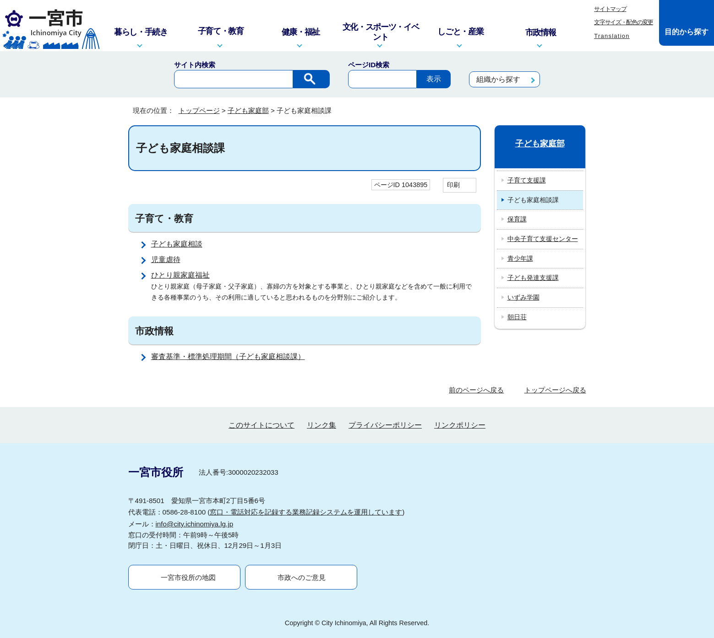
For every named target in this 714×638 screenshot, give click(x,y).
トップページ (199, 110)
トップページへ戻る (555, 390)
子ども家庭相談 (176, 244)
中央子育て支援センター (542, 238)
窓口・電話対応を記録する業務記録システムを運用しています (306, 512)
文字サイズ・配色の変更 (623, 22)
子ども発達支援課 (533, 277)
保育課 (517, 219)
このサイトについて (261, 425)
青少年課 (520, 258)
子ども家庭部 (248, 110)
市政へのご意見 (302, 577)
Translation (612, 35)
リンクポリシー (459, 425)
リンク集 (321, 425)
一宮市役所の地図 (188, 577)
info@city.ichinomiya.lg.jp (195, 524)
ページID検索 (368, 65)
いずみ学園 (523, 297)
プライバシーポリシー (385, 425)
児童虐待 (165, 259)
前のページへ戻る (476, 390)
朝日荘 (517, 317)
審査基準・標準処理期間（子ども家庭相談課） (228, 356)
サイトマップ (610, 8)
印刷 (453, 184)
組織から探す (498, 79)
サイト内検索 (194, 65)
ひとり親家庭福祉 (180, 275)
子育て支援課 (526, 180)
